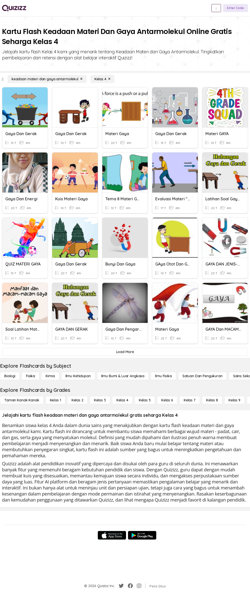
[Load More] (125, 352)
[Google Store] (142, 535)
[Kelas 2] (77, 400)
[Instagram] (139, 586)
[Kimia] (50, 376)
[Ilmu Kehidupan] (78, 376)
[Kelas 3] (100, 400)
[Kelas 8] (212, 400)
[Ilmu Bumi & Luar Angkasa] (123, 376)
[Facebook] (130, 586)
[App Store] (112, 535)
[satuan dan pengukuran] (202, 376)
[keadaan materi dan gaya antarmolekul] (47, 79)
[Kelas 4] (102, 79)
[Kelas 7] (189, 400)
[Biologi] (10, 376)
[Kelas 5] (145, 400)
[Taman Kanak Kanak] (22, 400)
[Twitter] (121, 586)
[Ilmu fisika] (163, 376)
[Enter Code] (235, 8)
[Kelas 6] (167, 400)
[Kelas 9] (234, 400)
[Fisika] (30, 376)
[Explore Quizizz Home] (14, 8)
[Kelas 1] (55, 400)
